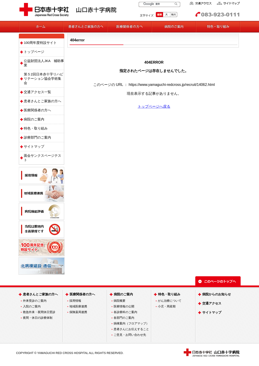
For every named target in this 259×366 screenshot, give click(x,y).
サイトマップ (34, 146)
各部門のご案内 (124, 317)
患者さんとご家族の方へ (42, 101)
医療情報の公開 (124, 306)
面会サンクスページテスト (42, 158)
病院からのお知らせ (216, 294)
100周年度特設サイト (40, 43)
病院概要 (119, 300)
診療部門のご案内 (37, 137)
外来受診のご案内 (34, 300)
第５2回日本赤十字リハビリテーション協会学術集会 (43, 78)
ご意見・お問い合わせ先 (130, 334)
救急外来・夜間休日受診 (39, 312)
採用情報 (75, 300)
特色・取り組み (36, 128)
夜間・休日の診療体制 (37, 317)
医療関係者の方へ (37, 110)
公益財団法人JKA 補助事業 (44, 63)
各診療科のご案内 (125, 312)
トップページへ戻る (154, 106)
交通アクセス (211, 303)
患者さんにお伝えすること (131, 329)
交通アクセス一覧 (37, 92)
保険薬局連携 (78, 312)
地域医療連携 (78, 306)
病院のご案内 (34, 119)
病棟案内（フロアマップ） (131, 323)
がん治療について (169, 300)
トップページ (34, 52)
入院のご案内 (32, 306)
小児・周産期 (167, 306)
